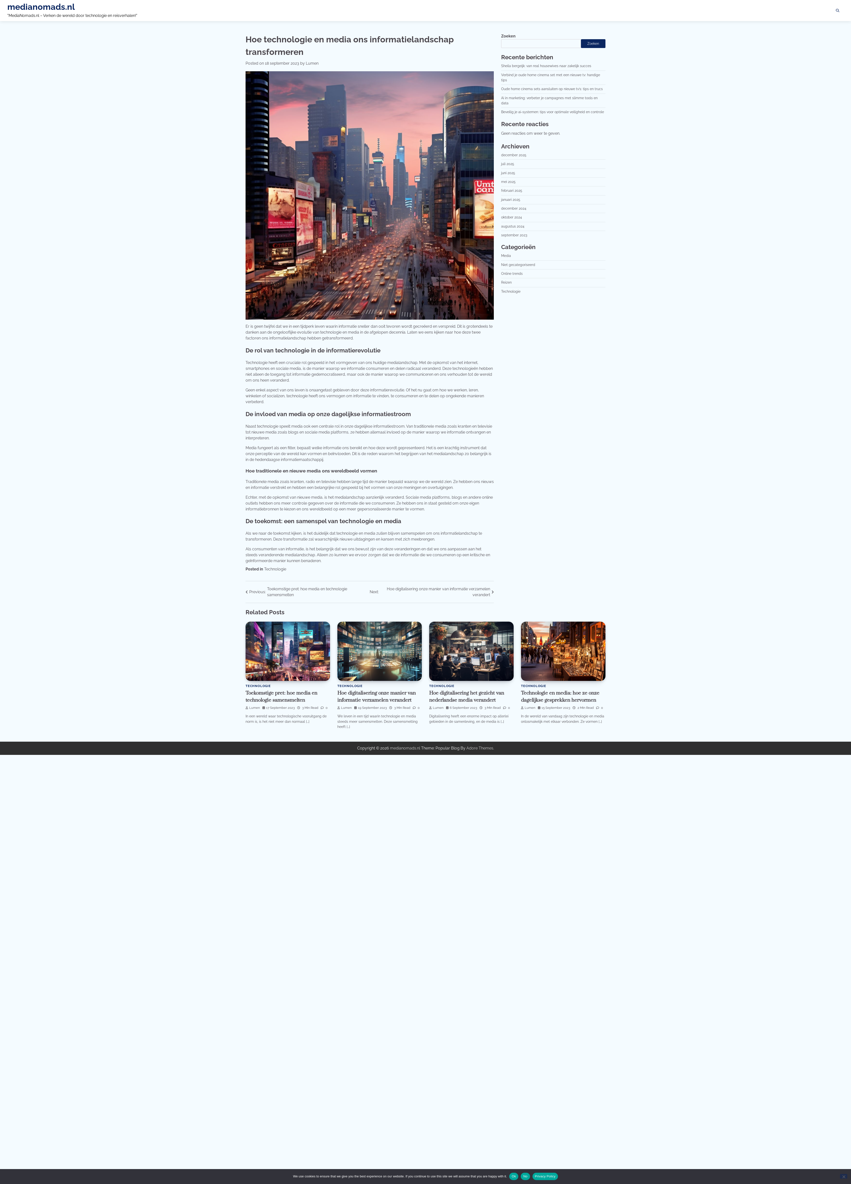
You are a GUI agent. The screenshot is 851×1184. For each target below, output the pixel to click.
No (525, 1176)
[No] (843, 1176)
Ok (514, 1176)
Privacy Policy (545, 1176)
